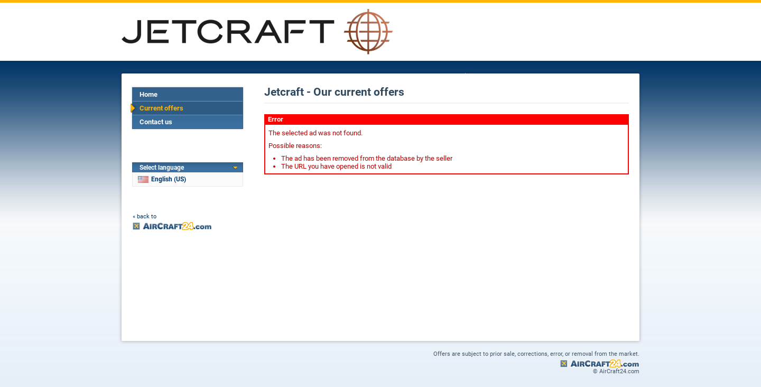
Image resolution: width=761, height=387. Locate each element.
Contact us (156, 122)
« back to (144, 216)
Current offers (161, 108)
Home (148, 94)
